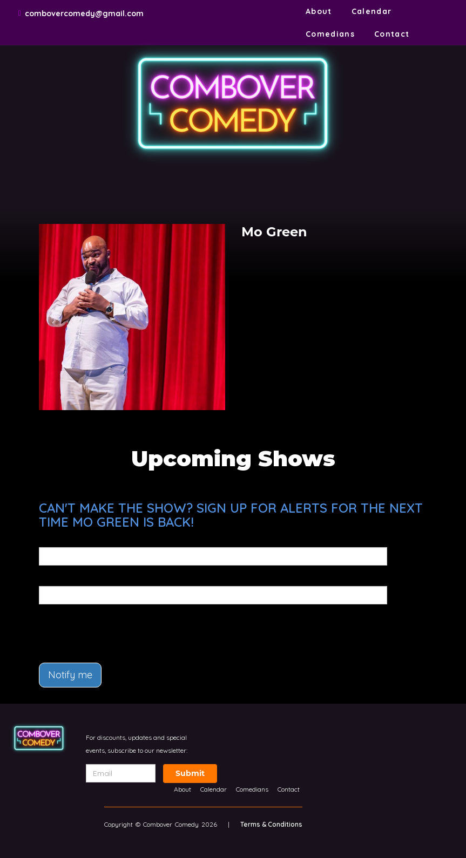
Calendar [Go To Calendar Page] (372, 11)
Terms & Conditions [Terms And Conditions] (271, 824)
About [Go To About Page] (319, 11)
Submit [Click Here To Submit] (190, 773)
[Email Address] (121, 773)
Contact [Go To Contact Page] (392, 34)
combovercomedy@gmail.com (84, 13)
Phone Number (67, 578)
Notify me (70, 675)
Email (49, 539)
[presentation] (102, 628)
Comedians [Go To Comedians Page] (330, 34)
